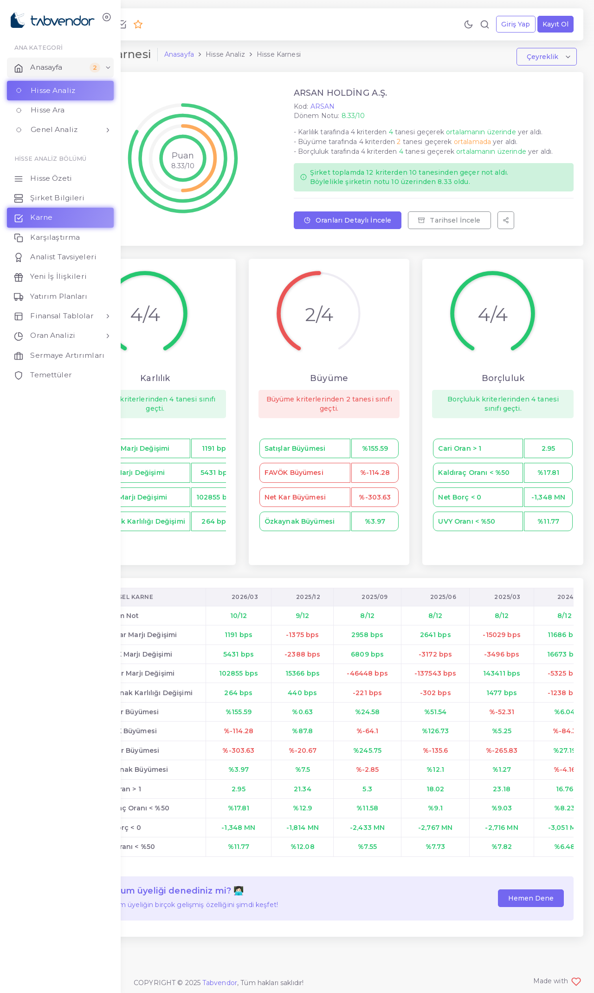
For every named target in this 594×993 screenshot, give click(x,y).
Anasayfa (238, 57)
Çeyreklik (541, 59)
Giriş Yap (513, 24)
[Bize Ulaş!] (148, 24)
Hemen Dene (528, 919)
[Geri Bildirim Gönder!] (164, 24)
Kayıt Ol (553, 24)
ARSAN (356, 109)
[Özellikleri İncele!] (181, 24)
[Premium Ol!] (197, 24)
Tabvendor (219, 983)
